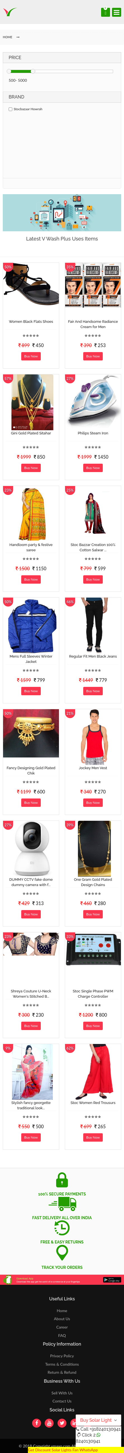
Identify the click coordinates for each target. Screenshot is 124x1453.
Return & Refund (62, 1372)
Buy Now (31, 356)
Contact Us (62, 1401)
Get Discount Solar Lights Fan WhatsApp (63, 1449)
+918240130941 (104, 1429)
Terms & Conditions (62, 1364)
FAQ (62, 1335)
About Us (62, 1318)
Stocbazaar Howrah (25, 109)
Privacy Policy (62, 1355)
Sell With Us (61, 1393)
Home (62, 1310)
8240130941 (88, 1441)
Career (62, 1327)
